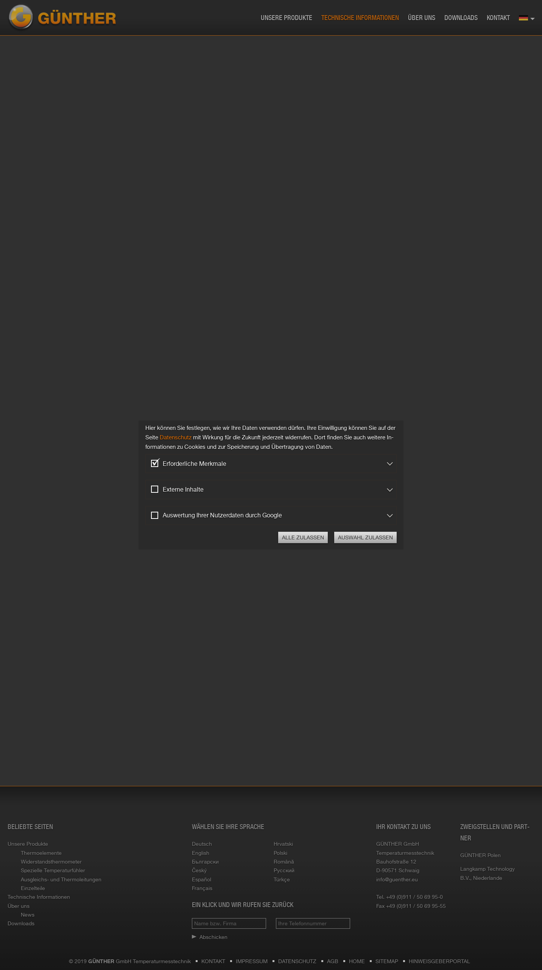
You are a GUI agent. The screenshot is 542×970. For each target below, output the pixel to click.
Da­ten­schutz (176, 437)
